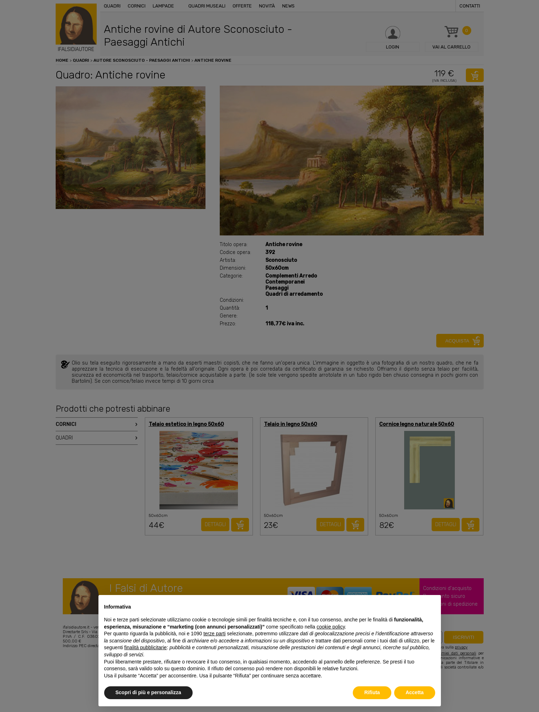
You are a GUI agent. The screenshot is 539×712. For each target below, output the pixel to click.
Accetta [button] (415, 692)
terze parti (214, 633)
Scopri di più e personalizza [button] (148, 692)
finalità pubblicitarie (145, 647)
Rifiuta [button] (372, 692)
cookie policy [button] (330, 627)
